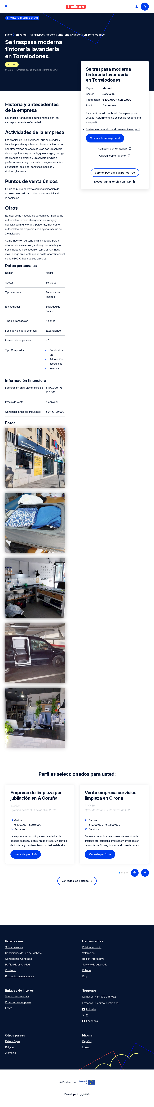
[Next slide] (145, 873)
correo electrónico (108, 1003)
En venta (21, 34)
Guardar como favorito (112, 155)
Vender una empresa (17, 996)
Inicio (8, 34)
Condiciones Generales (18, 958)
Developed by (77, 1094)
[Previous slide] (135, 873)
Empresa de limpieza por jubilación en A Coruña (36, 795)
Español (87, 1041)
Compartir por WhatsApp (112, 148)
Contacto (10, 970)
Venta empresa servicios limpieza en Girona (110, 795)
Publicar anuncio (91, 947)
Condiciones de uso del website (23, 953)
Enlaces (86, 970)
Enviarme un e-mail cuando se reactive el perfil (113, 129)
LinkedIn (91, 1009)
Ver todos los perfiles (75, 880)
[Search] (145, 7)
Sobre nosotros (14, 947)
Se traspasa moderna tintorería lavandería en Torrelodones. (67, 34)
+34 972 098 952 (105, 996)
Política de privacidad (17, 964)
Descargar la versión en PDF (112, 181)
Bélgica (9, 1047)
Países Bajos (12, 1041)
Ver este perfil (24, 854)
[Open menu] (6, 6)
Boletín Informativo (93, 958)
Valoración (88, 953)
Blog (85, 976)
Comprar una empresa (18, 1002)
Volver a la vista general (24, 18)
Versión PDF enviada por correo (115, 172)
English (86, 1047)
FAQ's (8, 1008)
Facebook (92, 1021)
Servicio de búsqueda (94, 964)
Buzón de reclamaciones (19, 976)
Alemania (10, 1052)
